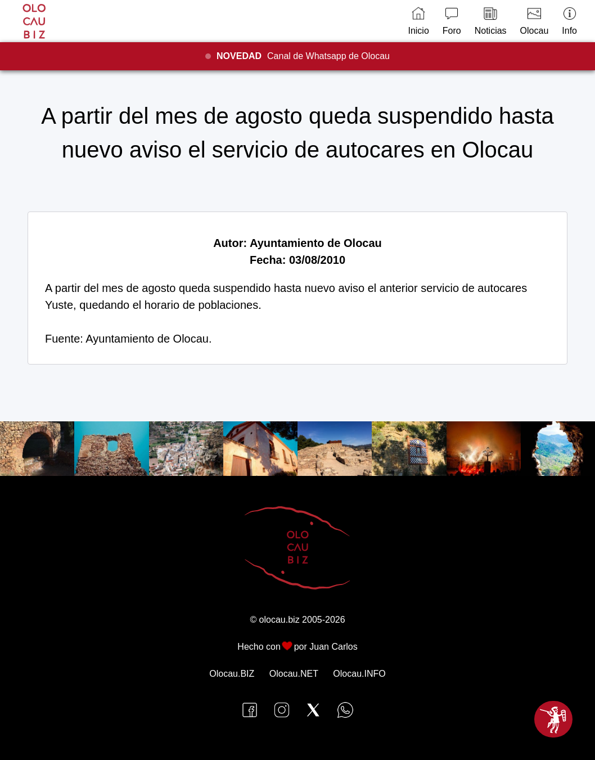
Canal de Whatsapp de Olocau (303, 56)
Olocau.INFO (359, 673)
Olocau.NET (293, 673)
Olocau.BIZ (231, 673)
